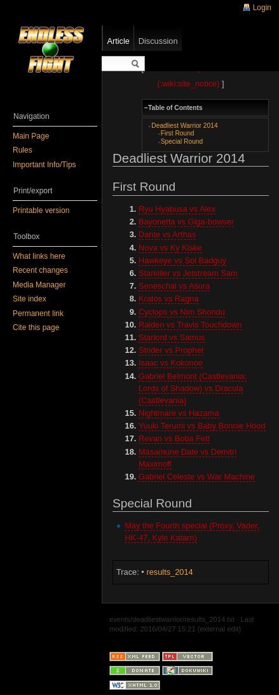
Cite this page (36, 327)
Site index (29, 298)
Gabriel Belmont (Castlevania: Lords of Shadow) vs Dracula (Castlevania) (193, 388)
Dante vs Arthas (167, 234)
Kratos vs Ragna (169, 298)
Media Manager (39, 284)
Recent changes (40, 270)
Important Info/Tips (44, 164)
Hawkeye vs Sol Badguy (182, 260)
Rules (22, 150)
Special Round (182, 141)
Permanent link (38, 313)
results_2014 (169, 572)
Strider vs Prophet (171, 350)
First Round (177, 133)
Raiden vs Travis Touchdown (190, 324)
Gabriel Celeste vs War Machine (197, 476)
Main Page (31, 136)
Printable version (41, 210)
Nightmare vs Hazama (179, 413)
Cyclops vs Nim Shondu (182, 312)
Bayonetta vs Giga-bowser (186, 221)
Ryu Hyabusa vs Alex (177, 209)
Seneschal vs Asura (174, 286)
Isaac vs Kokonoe (171, 363)
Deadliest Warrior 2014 (184, 125)
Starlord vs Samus (172, 337)
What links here (39, 256)
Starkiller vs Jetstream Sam (188, 273)
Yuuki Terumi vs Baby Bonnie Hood (202, 425)
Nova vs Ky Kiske (170, 247)
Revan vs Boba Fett (174, 438)
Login (262, 7)
